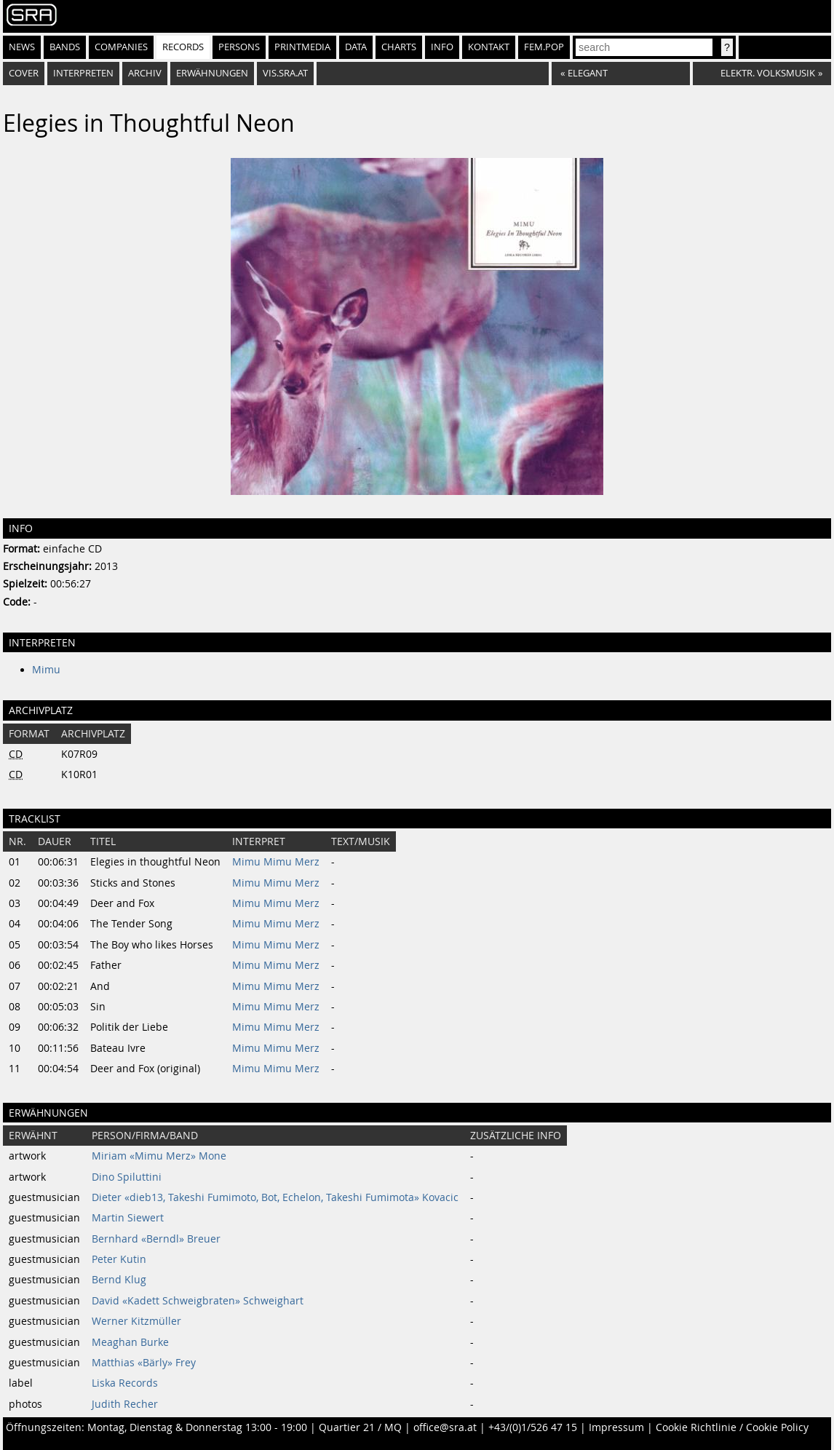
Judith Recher (125, 1404)
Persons (239, 47)
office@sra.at (445, 1427)
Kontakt (488, 47)
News (22, 47)
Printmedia (302, 47)
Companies (121, 47)
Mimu (46, 669)
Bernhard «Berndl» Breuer (156, 1238)
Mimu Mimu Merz (275, 861)
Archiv (145, 73)
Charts (398, 47)
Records (183, 47)
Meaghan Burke (130, 1342)
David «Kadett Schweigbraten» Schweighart (197, 1300)
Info (442, 47)
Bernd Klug (119, 1279)
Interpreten (83, 73)
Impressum (616, 1427)
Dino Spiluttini (127, 1177)
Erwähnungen (212, 73)
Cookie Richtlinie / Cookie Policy (732, 1427)
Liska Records (125, 1383)
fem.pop (544, 47)
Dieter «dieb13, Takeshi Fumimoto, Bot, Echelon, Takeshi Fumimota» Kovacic (275, 1197)
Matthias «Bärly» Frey (144, 1362)
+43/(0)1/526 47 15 (532, 1427)
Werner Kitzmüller (136, 1321)
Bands (64, 47)
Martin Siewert (128, 1217)
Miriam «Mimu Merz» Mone (159, 1155)
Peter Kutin (119, 1259)
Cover (24, 73)
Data (356, 47)
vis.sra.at (285, 73)
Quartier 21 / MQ (360, 1427)
